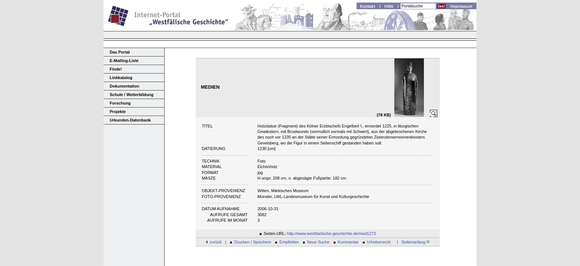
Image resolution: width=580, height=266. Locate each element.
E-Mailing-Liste (124, 60)
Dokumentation (124, 86)
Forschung (120, 103)
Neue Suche (318, 242)
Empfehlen (289, 242)
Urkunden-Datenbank (130, 120)
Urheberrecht (379, 242)
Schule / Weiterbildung (132, 94)
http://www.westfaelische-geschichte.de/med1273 (331, 233)
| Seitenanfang (412, 242)
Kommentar (348, 242)
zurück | (218, 242)
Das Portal (120, 52)
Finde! (116, 69)
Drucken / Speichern (253, 242)
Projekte (118, 111)
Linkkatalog (121, 77)
